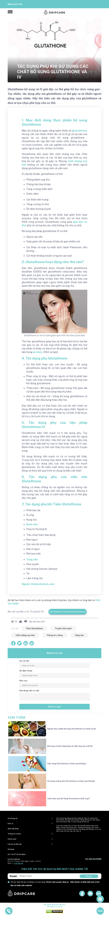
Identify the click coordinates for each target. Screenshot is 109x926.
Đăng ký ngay (54, 706)
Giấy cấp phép (13, 828)
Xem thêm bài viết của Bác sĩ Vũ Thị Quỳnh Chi (68, 612)
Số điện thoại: (25, 670)
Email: (13, 876)
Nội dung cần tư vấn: (29, 690)
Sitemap (11, 849)
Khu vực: (23, 680)
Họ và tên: (24, 661)
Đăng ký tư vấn (15, 4)
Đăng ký (89, 876)
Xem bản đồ (18, 863)
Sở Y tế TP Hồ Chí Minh (17, 854)
